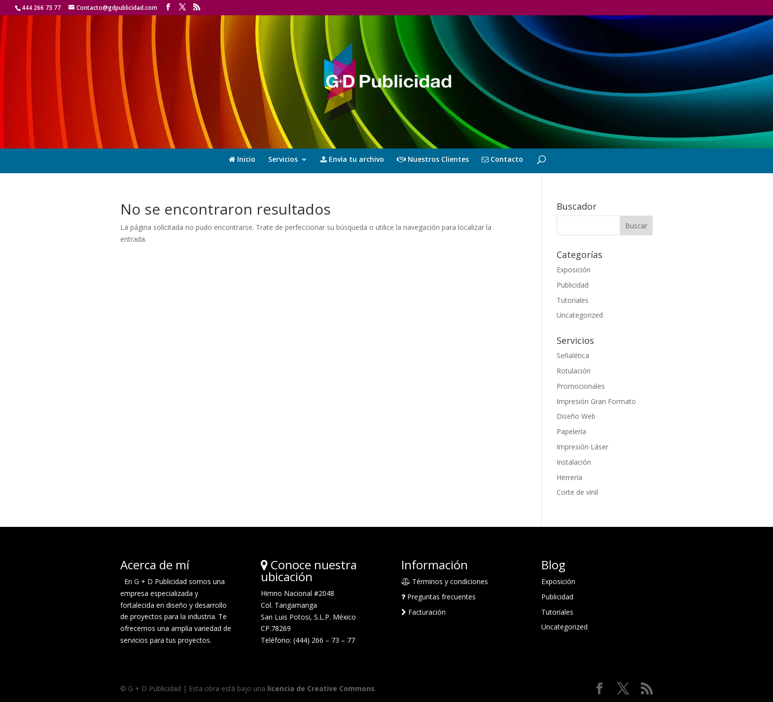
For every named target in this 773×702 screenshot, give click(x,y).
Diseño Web (576, 416)
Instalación (574, 462)
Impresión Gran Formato (596, 401)
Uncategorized (580, 315)
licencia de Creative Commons (321, 688)
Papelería (571, 431)
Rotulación (574, 370)
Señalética (573, 355)
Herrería (569, 477)
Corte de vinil (577, 492)
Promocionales (581, 386)
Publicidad (573, 285)
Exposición (574, 269)
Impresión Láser (582, 446)
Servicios (283, 160)
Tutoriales (573, 300)
